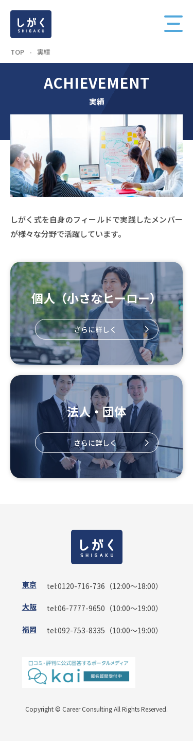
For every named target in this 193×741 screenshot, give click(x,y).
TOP (17, 52)
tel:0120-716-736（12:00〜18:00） (105, 586)
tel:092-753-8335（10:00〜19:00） (105, 630)
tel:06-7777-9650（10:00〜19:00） (105, 608)
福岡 (29, 629)
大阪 (29, 606)
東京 (29, 584)
